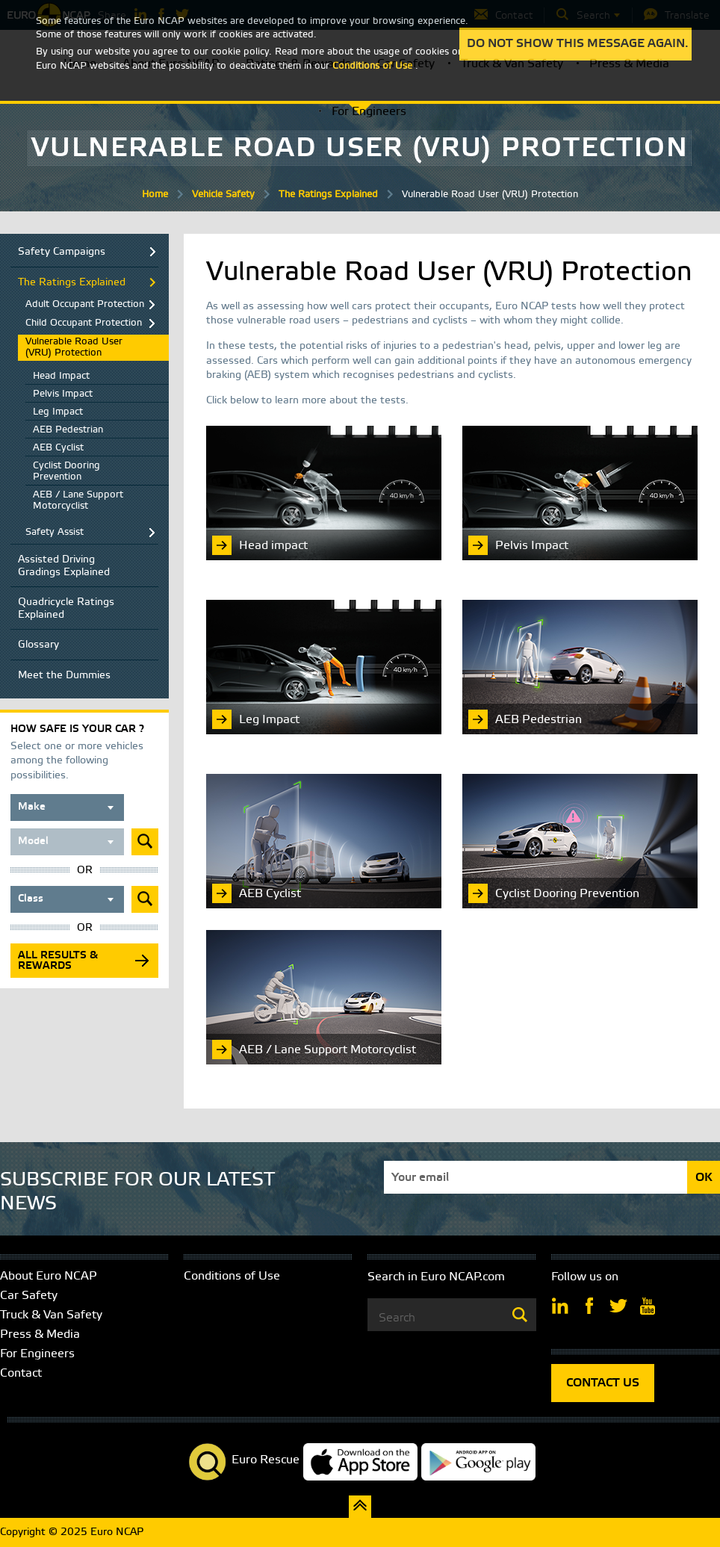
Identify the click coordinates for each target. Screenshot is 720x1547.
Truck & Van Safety (51, 1315)
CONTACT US (602, 1383)
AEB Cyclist (58, 447)
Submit (144, 841)
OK (704, 1178)
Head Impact (61, 376)
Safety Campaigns (61, 252)
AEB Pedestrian (68, 429)
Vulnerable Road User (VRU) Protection (73, 347)
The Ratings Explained (328, 194)
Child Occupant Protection (83, 323)
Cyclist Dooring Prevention (66, 471)
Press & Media (40, 1334)
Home (155, 194)
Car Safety (29, 1296)
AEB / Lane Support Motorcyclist (78, 500)
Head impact (273, 546)
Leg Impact (58, 412)
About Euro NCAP (48, 1276)
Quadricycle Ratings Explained (66, 608)
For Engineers (369, 112)
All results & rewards (58, 961)
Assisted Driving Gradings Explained (64, 566)
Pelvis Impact (63, 394)
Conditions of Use (232, 1276)
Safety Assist (54, 532)
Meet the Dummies (64, 675)
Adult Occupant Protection (84, 304)
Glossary (38, 645)
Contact (21, 1373)
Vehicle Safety (223, 194)
